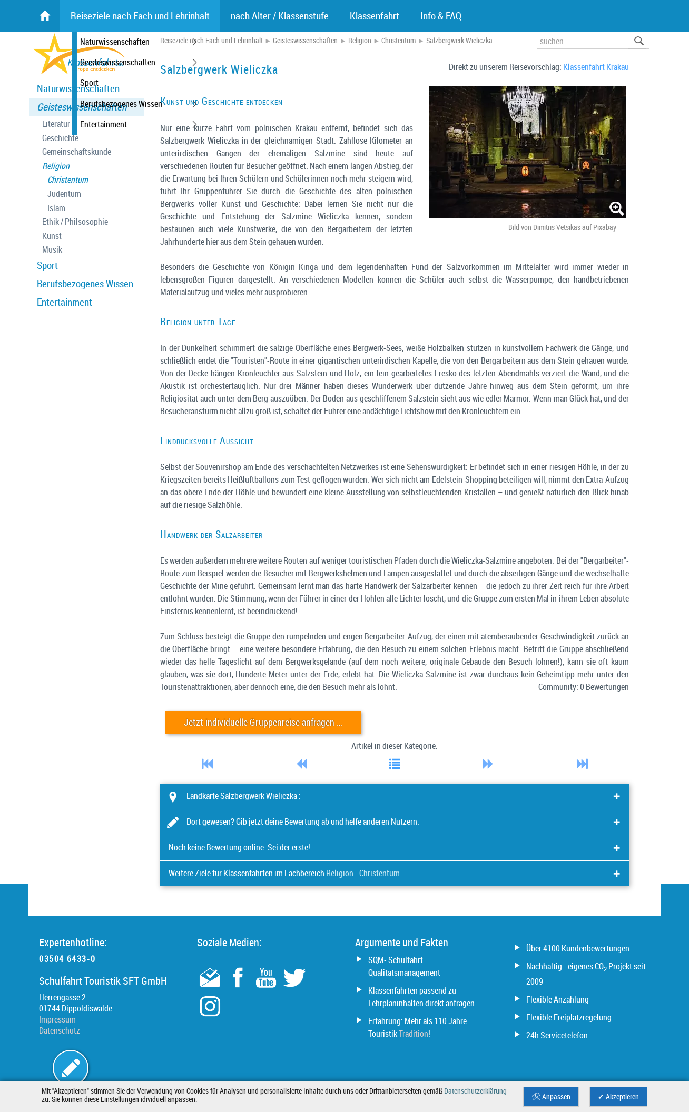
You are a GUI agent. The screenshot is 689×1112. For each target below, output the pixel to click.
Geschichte (60, 138)
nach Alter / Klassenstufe (280, 16)
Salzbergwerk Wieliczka (459, 40)
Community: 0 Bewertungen (583, 687)
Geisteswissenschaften (81, 107)
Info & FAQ (440, 16)
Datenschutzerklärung (475, 1091)
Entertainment (64, 302)
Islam (56, 208)
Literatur (56, 123)
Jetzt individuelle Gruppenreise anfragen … (263, 722)
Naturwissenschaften (78, 88)
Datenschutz (59, 1030)
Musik (52, 249)
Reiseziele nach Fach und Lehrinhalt (211, 40)
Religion (56, 166)
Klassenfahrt (374, 16)
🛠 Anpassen (550, 1096)
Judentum (64, 193)
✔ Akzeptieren (618, 1096)
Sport (47, 265)
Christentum (67, 179)
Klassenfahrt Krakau (596, 67)
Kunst (52, 236)
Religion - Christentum (363, 873)
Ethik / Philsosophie (75, 221)
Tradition (413, 1033)
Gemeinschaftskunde (76, 151)
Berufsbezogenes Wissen (85, 283)
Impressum (57, 1019)
